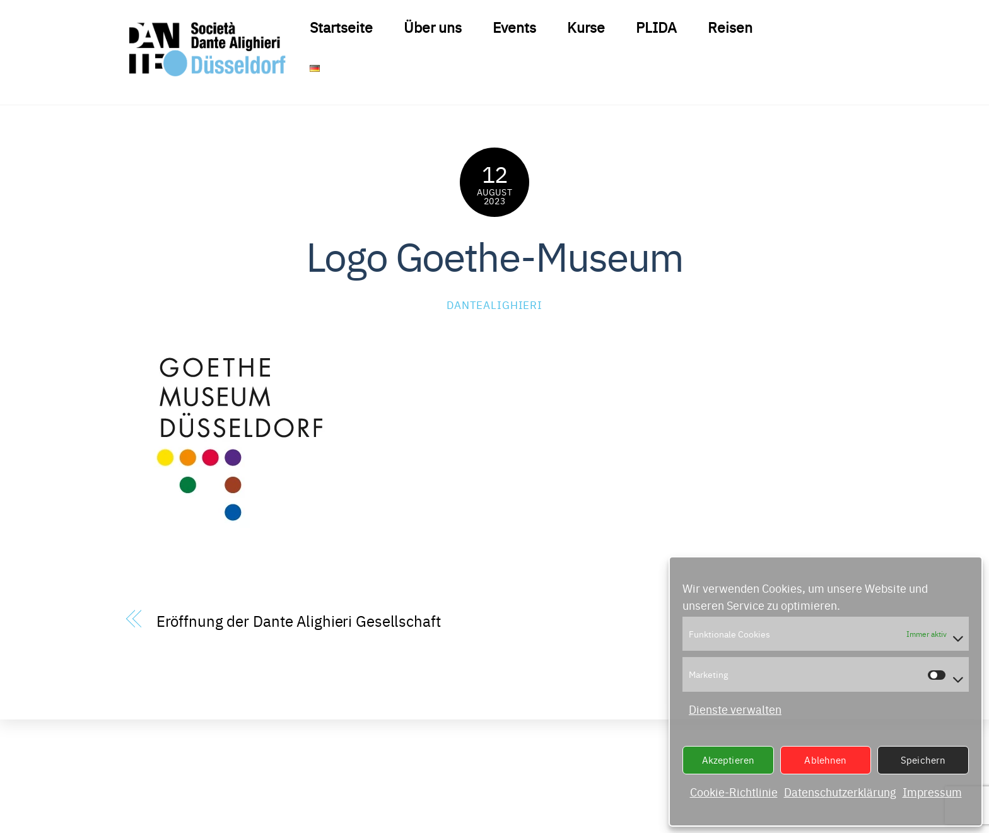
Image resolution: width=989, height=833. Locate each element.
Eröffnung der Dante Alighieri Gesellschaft (298, 620)
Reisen (730, 26)
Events (514, 26)
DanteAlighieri (494, 304)
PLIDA (656, 26)
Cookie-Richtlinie (734, 792)
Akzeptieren (728, 759)
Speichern (923, 759)
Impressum (932, 792)
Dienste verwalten (735, 709)
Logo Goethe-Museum (494, 254)
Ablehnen (825, 759)
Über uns (433, 26)
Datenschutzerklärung (840, 792)
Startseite (341, 26)
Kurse (586, 26)
